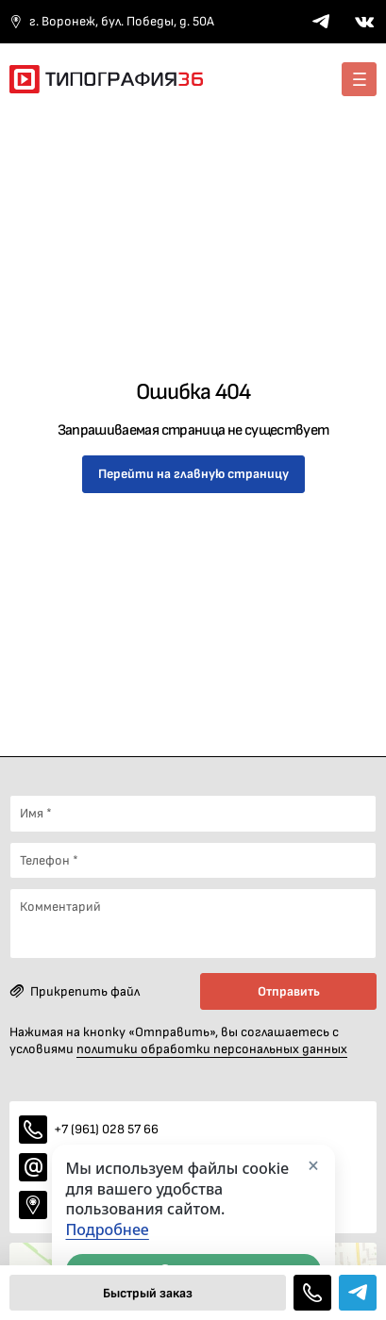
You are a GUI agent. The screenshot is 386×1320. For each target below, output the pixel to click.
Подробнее (107, 1230)
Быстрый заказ (148, 1293)
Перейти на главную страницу (193, 474)
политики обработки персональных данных (211, 1049)
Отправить (289, 991)
